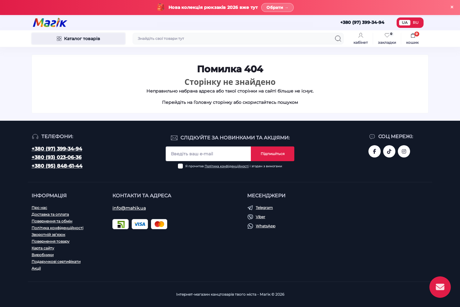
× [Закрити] (452, 7)
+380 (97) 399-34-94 (57, 149)
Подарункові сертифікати (56, 261)
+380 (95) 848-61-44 (57, 166)
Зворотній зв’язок (48, 234)
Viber (260, 216)
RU (416, 22)
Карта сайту (43, 248)
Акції (36, 268)
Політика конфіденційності (227, 166)
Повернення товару (51, 241)
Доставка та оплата (50, 214)
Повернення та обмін (52, 221)
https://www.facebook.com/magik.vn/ (374, 151)
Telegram (264, 207)
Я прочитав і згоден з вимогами (233, 166)
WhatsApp (265, 226)
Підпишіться (273, 153)
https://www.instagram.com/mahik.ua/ (404, 151)
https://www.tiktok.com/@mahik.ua (389, 151)
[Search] (338, 38)
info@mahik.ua (129, 208)
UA (405, 22)
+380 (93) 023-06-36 (56, 157)
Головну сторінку (213, 102)
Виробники (43, 254)
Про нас (39, 207)
